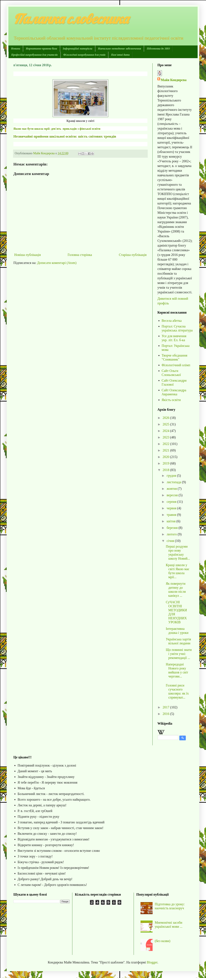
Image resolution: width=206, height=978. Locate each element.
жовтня (172, 488)
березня (173, 528)
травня (172, 514)
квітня (171, 521)
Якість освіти (171, 400)
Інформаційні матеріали (77, 48)
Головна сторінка (80, 255)
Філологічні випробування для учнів (84, 54)
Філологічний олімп (176, 365)
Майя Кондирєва (173, 80)
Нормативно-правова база (41, 48)
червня (172, 508)
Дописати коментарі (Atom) (57, 263)
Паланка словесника (70, 18)
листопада (174, 482)
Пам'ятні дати (120, 54)
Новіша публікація (27, 255)
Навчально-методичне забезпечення (119, 48)
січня (171, 541)
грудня (172, 475)
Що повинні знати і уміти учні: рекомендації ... (179, 654)
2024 (166, 431)
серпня (172, 501)
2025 (166, 424)
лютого (172, 534)
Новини (15, 48)
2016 (166, 714)
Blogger (152, 962)
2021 (166, 450)
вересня (173, 495)
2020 (166, 457)
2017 (166, 707)
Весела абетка (172, 320)
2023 (166, 437)
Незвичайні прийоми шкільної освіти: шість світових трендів (64, 136)
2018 (166, 470)
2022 (166, 444)
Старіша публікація (133, 255)
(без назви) (162, 941)
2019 (166, 463)
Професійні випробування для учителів (34, 54)
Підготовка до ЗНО (158, 48)
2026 (166, 418)
